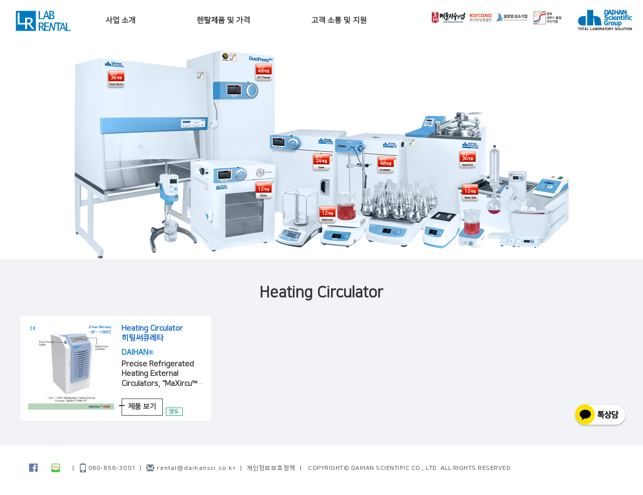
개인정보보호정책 (271, 468)
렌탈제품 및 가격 (223, 20)
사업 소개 (120, 20)
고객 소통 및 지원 (339, 20)
